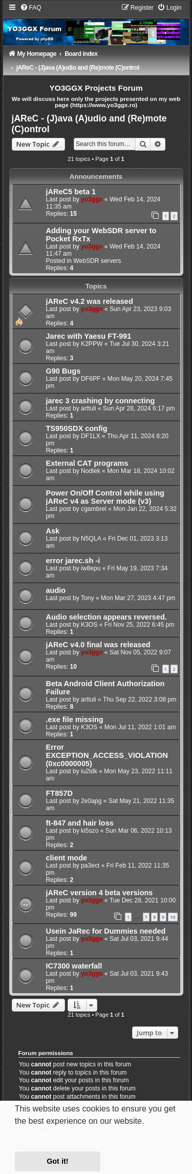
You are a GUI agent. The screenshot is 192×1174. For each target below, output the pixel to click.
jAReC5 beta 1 (71, 192)
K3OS (89, 624)
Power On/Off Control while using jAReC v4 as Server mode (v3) (105, 497)
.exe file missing (74, 719)
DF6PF (90, 378)
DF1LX (90, 436)
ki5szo (89, 830)
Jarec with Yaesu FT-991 (89, 336)
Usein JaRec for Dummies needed (106, 931)
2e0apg (91, 801)
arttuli (88, 408)
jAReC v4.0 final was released (98, 645)
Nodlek (90, 471)
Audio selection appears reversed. (106, 617)
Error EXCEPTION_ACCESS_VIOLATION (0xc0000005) (107, 755)
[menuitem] (30, 7)
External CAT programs (87, 463)
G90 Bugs (63, 371)
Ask (53, 531)
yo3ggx (91, 199)
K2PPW (91, 343)
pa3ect (90, 865)
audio (56, 590)
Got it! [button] (57, 1161)
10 (172, 917)
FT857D (59, 793)
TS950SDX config (77, 428)
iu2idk (89, 771)
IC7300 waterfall (74, 966)
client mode (67, 858)
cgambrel (93, 508)
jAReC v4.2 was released (89, 301)
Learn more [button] (37, 1135)
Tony (87, 598)
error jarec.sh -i (73, 561)
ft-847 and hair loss (80, 823)
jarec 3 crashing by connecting (100, 401)
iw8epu (90, 568)
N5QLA (91, 538)
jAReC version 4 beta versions (99, 893)
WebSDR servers (97, 260)
